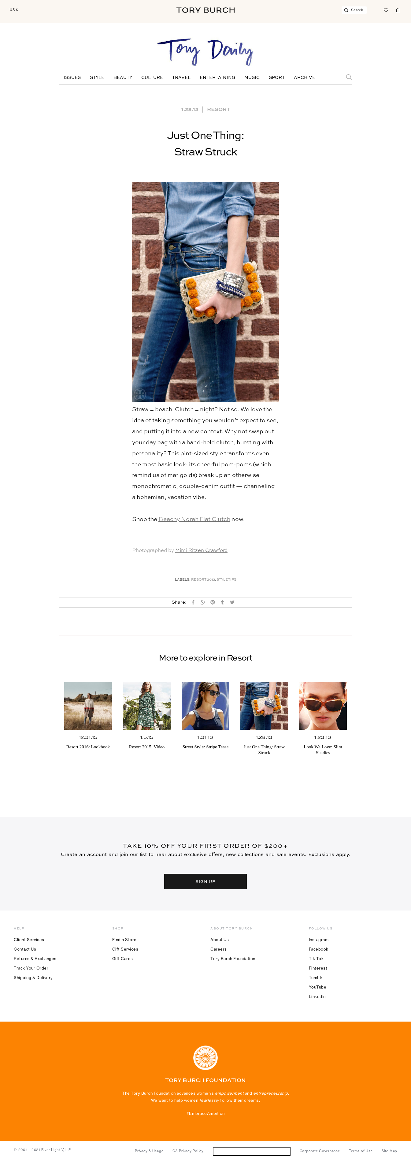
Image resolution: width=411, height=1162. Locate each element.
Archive (304, 78)
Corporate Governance (320, 1151)
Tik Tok (316, 958)
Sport (277, 78)
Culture (152, 78)
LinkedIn (317, 996)
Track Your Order (31, 968)
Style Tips (226, 580)
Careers (218, 949)
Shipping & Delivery (33, 977)
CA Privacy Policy (188, 1151)
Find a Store (124, 939)
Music (252, 78)
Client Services (29, 939)
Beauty (122, 78)
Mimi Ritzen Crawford (201, 550)
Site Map (389, 1151)
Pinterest (318, 968)
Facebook (318, 949)
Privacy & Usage (149, 1151)
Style (97, 78)
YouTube (318, 987)
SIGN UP (205, 881)
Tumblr (316, 977)
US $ (14, 10)
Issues (72, 78)
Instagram (319, 939)
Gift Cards (122, 958)
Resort (218, 109)
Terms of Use (360, 1151)
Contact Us (25, 949)
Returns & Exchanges (35, 958)
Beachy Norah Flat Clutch (194, 519)
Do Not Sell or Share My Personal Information (251, 1151)
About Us (219, 939)
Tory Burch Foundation (232, 958)
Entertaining (217, 78)
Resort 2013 (203, 580)
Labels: (183, 580)
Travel (181, 78)
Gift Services (125, 949)
